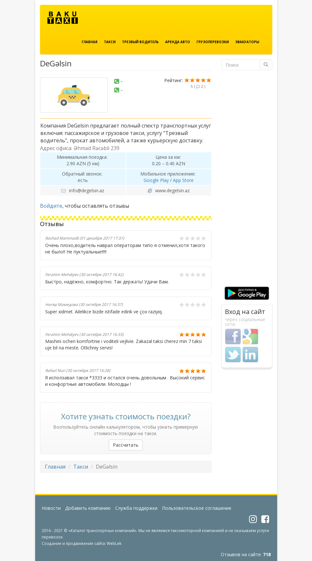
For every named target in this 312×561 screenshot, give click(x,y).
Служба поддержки (136, 508)
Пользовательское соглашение (196, 508)
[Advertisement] (246, 181)
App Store (183, 180)
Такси (110, 42)
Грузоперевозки (212, 42)
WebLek (114, 543)
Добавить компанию (88, 508)
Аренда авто (177, 42)
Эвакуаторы (247, 42)
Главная (89, 42)
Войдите (51, 205)
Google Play (156, 180)
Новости (51, 508)
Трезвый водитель (140, 42)
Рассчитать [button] (125, 445)
